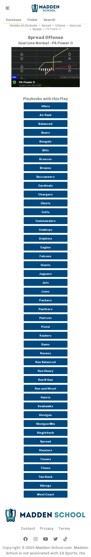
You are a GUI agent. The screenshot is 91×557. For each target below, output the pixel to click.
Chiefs (45, 203)
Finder (32, 20)
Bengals (45, 141)
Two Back (45, 477)
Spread (46, 25)
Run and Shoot (45, 388)
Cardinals (45, 185)
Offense (60, 25)
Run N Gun (45, 379)
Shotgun (45, 415)
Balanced (45, 124)
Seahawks (45, 406)
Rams (45, 344)
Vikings (45, 485)
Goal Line (75, 25)
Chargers (45, 194)
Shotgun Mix (45, 424)
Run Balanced (45, 362)
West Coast (45, 494)
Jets (45, 282)
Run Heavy (45, 371)
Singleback (45, 432)
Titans (45, 468)
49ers (45, 106)
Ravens (45, 353)
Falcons (45, 256)
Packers (45, 300)
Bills (45, 150)
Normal (37, 29)
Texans (45, 459)
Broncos (45, 159)
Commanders (45, 221)
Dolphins (45, 238)
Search (49, 20)
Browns (45, 168)
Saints (45, 397)
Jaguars (45, 274)
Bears (45, 132)
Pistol (45, 327)
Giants (46, 265)
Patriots (45, 318)
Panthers (45, 309)
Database (13, 20)
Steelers (45, 450)
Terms (64, 528)
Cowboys (45, 229)
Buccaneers (45, 176)
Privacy (47, 528)
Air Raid (45, 115)
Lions (46, 291)
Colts (45, 212)
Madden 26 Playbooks (23, 25)
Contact (28, 528)
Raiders (45, 335)
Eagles (45, 247)
